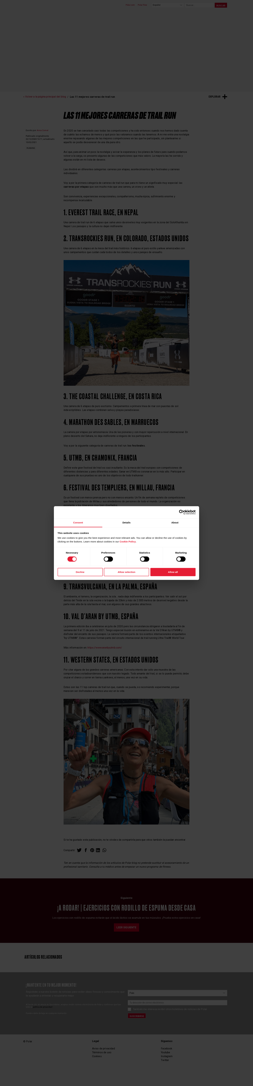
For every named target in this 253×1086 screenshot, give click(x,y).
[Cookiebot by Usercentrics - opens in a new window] (181, 512)
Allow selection (126, 572)
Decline (80, 572)
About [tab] (174, 522)
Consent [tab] (78, 522)
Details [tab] (126, 522)
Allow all (173, 572)
